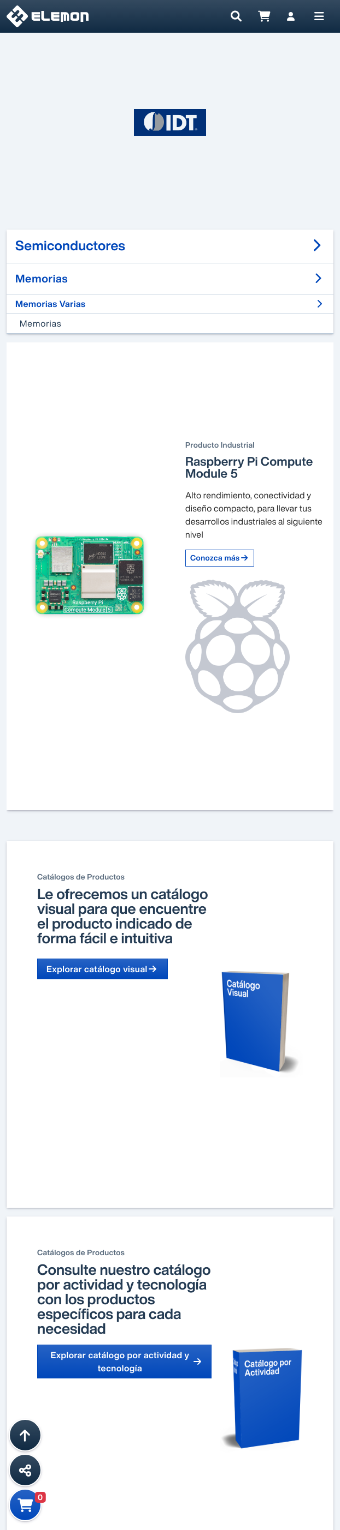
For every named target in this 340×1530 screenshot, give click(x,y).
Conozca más (219, 558)
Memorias (40, 323)
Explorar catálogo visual (102, 969)
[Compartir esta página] (25, 1470)
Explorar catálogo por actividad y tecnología (126, 1361)
